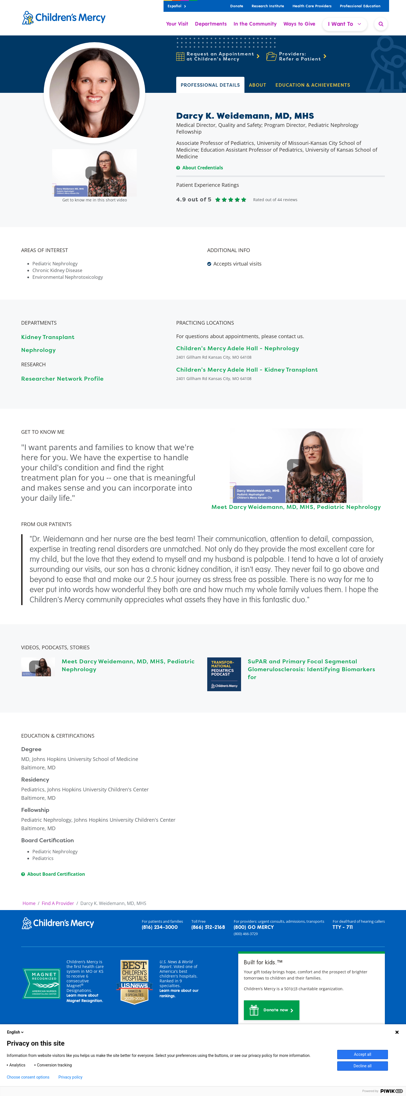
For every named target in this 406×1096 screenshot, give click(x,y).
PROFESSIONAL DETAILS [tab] (210, 85)
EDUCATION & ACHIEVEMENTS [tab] (312, 85)
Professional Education (360, 6)
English (16, 1032)
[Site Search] (381, 24)
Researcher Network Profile (62, 378)
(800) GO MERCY (254, 927)
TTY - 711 (343, 927)
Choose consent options (28, 1077)
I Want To (344, 24)
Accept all (362, 1054)
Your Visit (177, 24)
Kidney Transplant (48, 337)
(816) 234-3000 (160, 927)
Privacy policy (70, 1077)
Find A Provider (58, 903)
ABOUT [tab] (257, 85)
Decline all (363, 1066)
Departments (211, 24)
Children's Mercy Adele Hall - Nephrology (237, 348)
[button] (271, 1010)
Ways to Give (300, 24)
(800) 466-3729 (246, 933)
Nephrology (38, 350)
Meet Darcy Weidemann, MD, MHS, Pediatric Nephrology (296, 507)
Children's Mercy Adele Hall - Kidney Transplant (247, 369)
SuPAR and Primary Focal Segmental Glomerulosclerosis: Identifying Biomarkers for (311, 669)
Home (29, 903)
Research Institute (268, 6)
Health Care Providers (312, 6)
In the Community (255, 24)
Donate (236, 6)
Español (177, 6)
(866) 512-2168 (208, 927)
